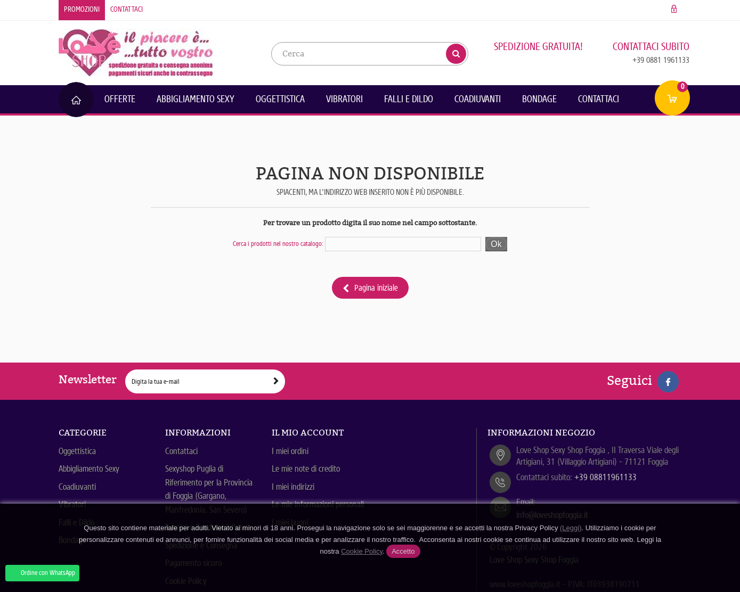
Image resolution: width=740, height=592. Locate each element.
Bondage (539, 99)
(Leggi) (570, 528)
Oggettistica (280, 99)
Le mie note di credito (306, 469)
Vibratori (344, 99)
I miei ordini (290, 451)
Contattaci (126, 9)
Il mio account (308, 432)
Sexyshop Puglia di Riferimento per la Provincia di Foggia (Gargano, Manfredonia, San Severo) (209, 489)
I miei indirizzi (293, 487)
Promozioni (82, 9)
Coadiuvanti (477, 99)
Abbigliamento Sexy (195, 99)
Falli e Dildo (408, 99)
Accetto (403, 551)
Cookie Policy (362, 551)
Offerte (119, 99)
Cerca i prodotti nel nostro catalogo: (278, 243)
